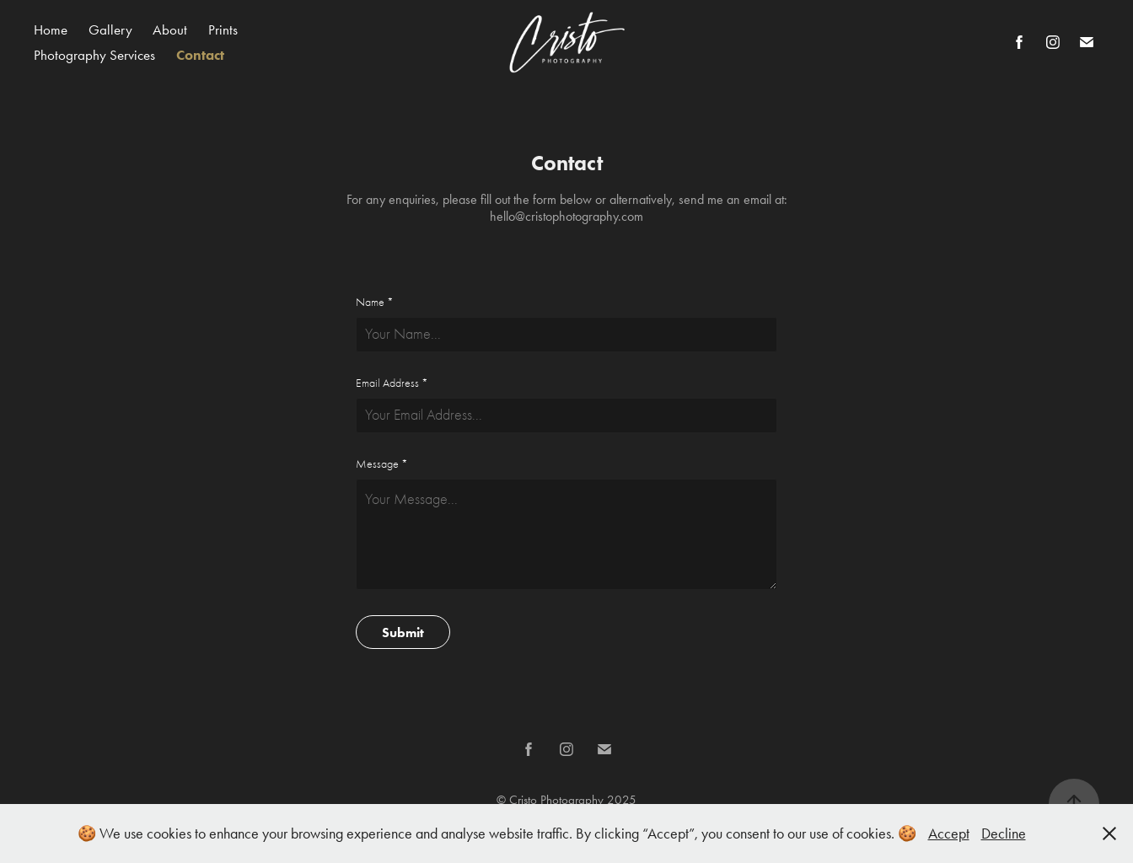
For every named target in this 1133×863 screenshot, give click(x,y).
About (170, 29)
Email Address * (392, 383)
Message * (382, 464)
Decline (1003, 833)
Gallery (110, 29)
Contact (200, 54)
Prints (223, 29)
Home (50, 29)
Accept (948, 833)
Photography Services (94, 54)
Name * (375, 302)
